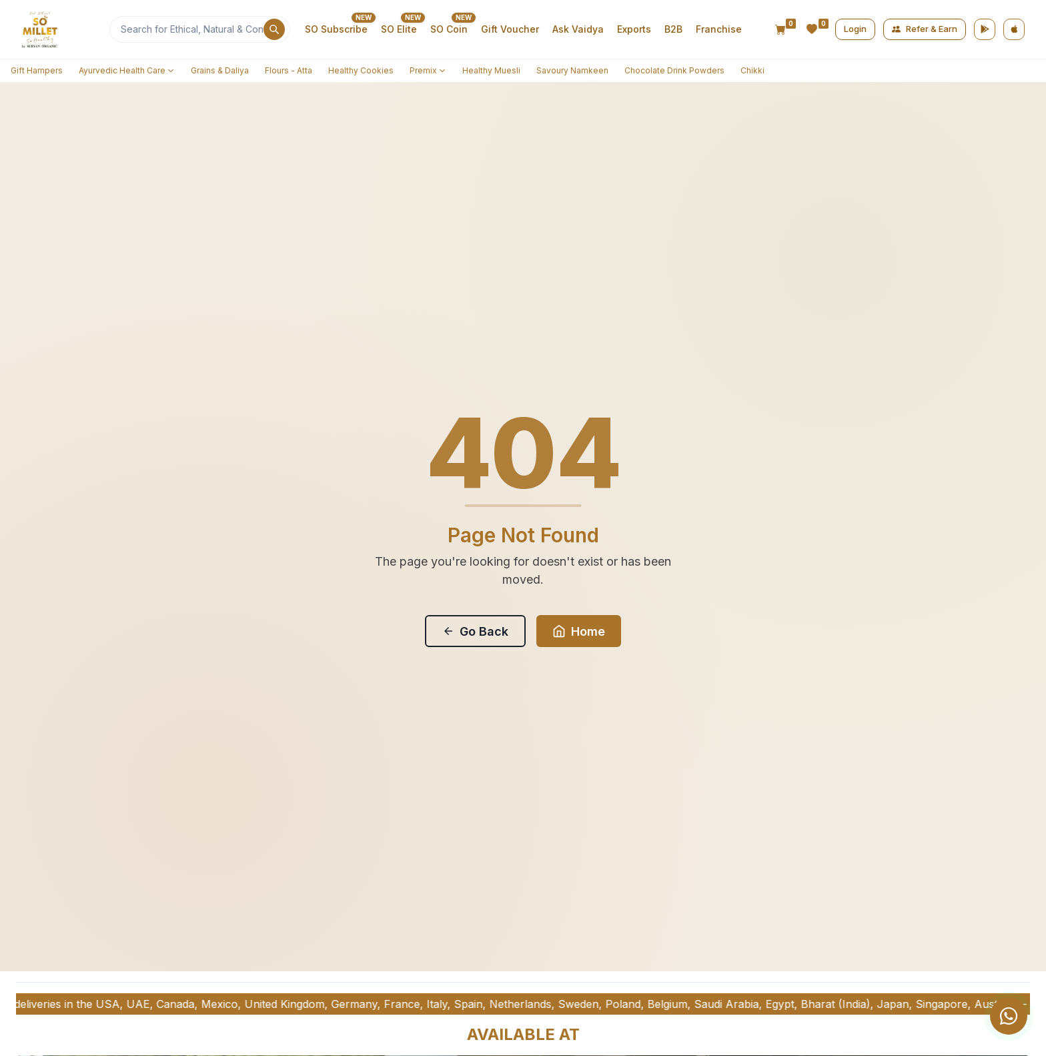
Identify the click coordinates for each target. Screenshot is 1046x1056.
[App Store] (1014, 29)
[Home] (61, 29)
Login (855, 28)
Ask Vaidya (578, 29)
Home (578, 631)
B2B (673, 29)
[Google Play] (984, 29)
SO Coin (449, 29)
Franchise (719, 29)
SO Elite (399, 29)
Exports (634, 29)
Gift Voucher (510, 29)
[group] (966, 1016)
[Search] (199, 29)
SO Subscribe (336, 29)
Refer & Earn (924, 28)
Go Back (475, 631)
